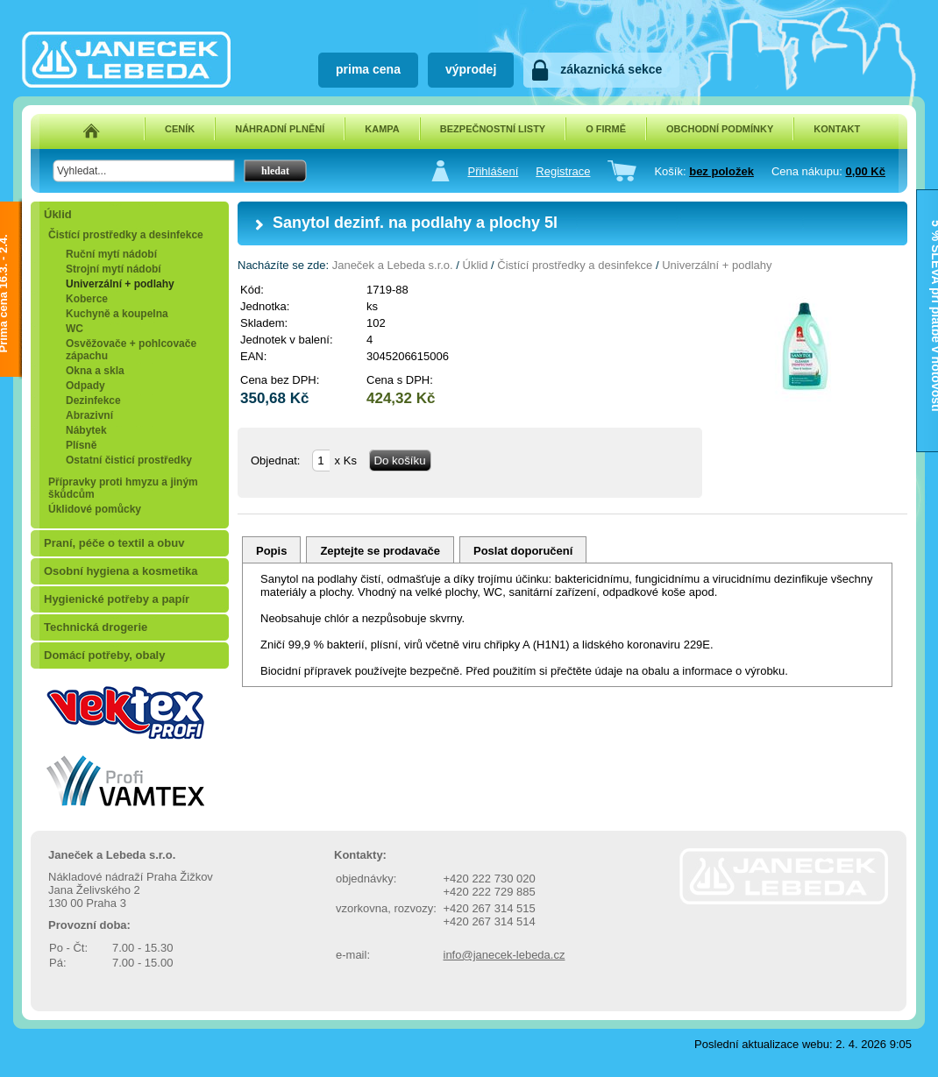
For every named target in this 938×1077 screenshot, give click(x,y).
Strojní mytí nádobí (113, 269)
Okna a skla (95, 371)
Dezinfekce (93, 400)
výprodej (470, 69)
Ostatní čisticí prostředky (129, 460)
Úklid (58, 214)
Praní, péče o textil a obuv (114, 542)
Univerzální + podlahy (120, 284)
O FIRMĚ (606, 129)
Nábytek (86, 430)
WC (74, 328)
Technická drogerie (95, 627)
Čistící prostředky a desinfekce (125, 235)
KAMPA (382, 129)
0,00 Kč (865, 171)
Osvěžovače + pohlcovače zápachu (131, 349)
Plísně (81, 445)
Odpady (85, 385)
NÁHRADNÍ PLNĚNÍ (279, 129)
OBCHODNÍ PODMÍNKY (719, 129)
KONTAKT (837, 129)
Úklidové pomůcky (94, 509)
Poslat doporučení (522, 550)
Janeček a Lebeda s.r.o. (392, 265)
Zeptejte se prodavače (380, 550)
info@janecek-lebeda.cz (504, 954)
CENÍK (180, 129)
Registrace (563, 171)
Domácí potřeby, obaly (104, 655)
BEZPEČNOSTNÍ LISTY (492, 129)
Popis (271, 550)
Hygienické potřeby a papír (116, 599)
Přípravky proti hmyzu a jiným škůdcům (123, 488)
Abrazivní (89, 415)
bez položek (721, 171)
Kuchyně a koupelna (117, 314)
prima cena (368, 69)
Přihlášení (492, 171)
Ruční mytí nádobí (111, 254)
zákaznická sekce (611, 69)
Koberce (87, 299)
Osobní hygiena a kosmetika (121, 570)
